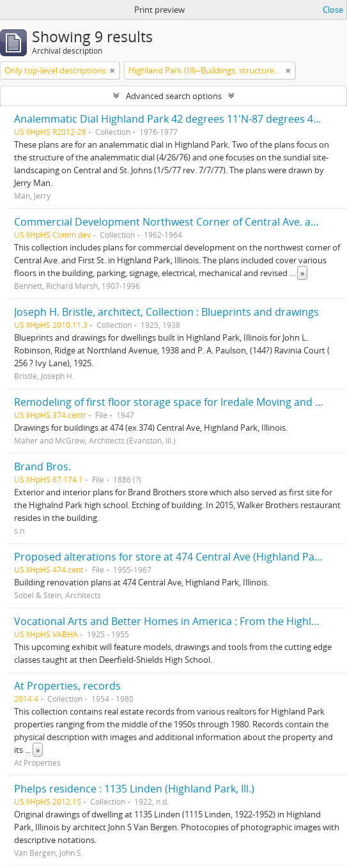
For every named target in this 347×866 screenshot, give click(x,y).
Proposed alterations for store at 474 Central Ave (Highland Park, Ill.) (178, 557)
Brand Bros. (42, 467)
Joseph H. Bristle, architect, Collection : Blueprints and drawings (166, 312)
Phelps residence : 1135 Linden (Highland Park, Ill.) (134, 789)
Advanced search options (174, 96)
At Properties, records (67, 686)
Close (333, 9)
